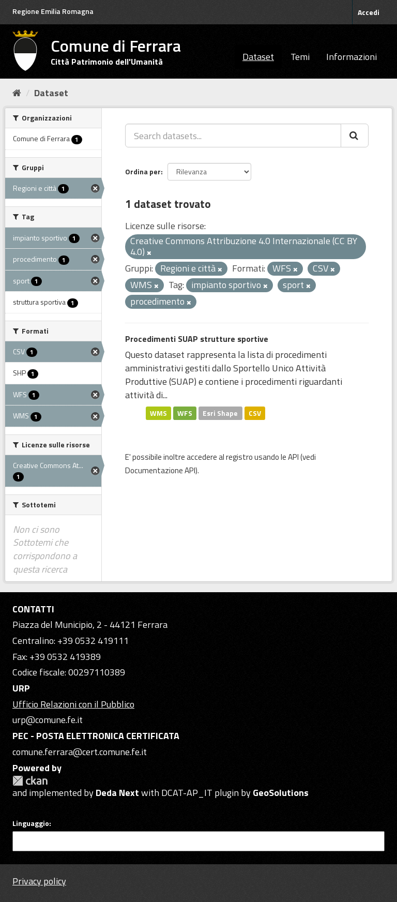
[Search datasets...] (233, 135)
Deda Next (117, 793)
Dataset (258, 57)
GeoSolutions (281, 793)
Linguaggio (30, 823)
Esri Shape (220, 413)
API (293, 457)
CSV (255, 413)
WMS (158, 413)
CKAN (30, 780)
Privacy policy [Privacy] (39, 881)
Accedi (368, 12)
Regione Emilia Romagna (53, 11)
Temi (300, 57)
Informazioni (351, 57)
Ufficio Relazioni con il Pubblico (73, 704)
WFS (184, 413)
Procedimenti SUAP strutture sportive (196, 339)
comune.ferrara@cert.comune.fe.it (79, 752)
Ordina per (143, 171)
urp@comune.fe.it (47, 720)
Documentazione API (160, 470)
